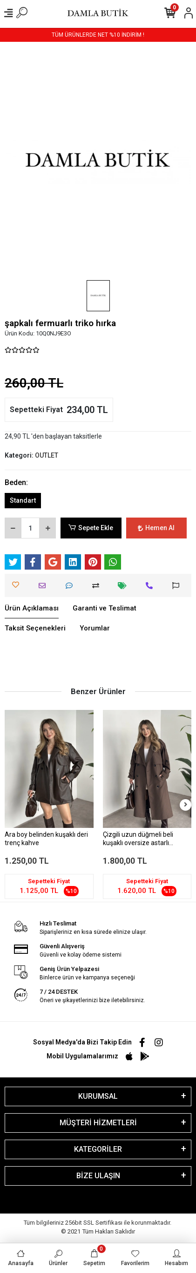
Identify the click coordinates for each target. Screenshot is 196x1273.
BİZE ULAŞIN (98, 1175)
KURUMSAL (98, 1096)
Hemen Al (156, 528)
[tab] (32, 608)
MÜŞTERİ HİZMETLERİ (98, 1122)
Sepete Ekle (90, 528)
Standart (23, 500)
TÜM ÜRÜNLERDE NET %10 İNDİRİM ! (98, 35)
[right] (186, 805)
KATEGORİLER (98, 1149)
